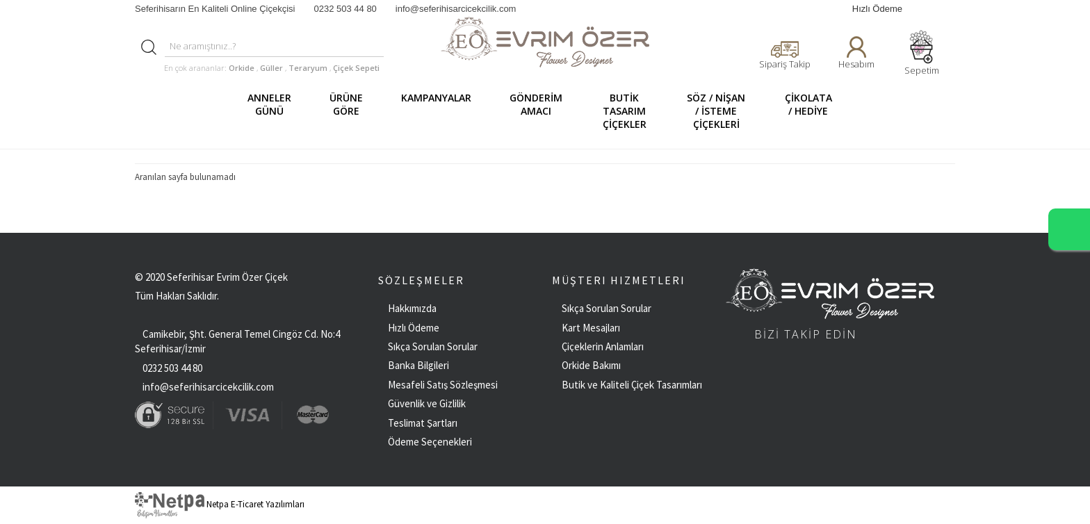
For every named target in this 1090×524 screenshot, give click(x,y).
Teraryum (309, 68)
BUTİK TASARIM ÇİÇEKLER (630, 111)
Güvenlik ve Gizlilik (427, 403)
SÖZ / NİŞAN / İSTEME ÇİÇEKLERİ (721, 111)
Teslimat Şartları (422, 422)
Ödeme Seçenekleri (430, 441)
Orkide (242, 68)
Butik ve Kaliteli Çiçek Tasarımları (632, 384)
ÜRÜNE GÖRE (351, 111)
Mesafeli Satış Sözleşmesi (443, 384)
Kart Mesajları (591, 327)
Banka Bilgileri (418, 365)
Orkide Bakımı (591, 365)
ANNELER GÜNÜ (274, 111)
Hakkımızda (412, 308)
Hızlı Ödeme (877, 8)
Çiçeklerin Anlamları (603, 346)
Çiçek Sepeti (355, 68)
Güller (272, 68)
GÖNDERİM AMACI (541, 111)
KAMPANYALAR (441, 111)
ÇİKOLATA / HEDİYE (814, 111)
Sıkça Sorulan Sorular (433, 346)
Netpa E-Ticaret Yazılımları (219, 504)
